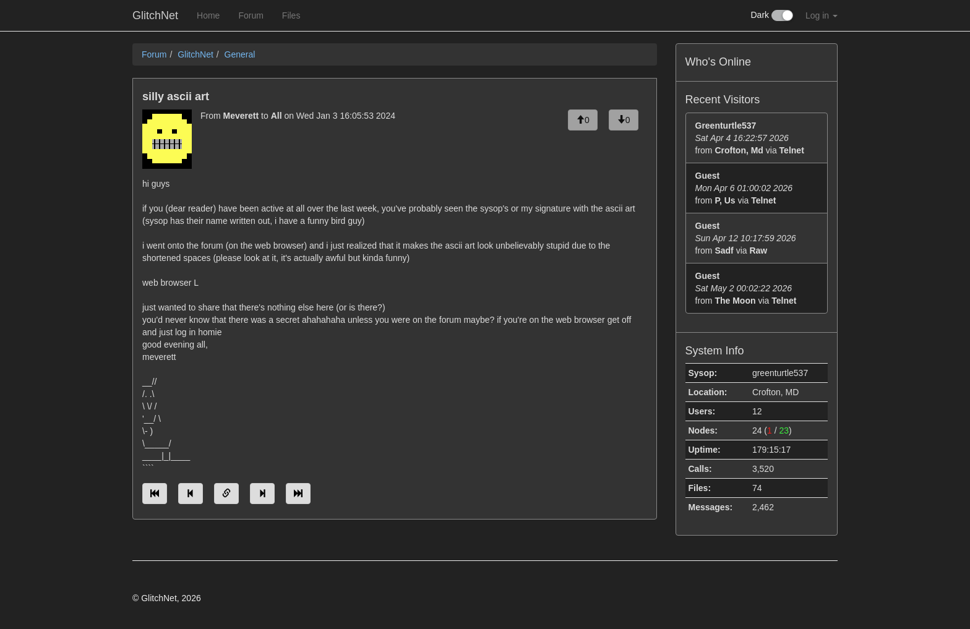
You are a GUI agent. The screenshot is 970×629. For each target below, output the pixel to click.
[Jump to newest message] (298, 493)
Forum (250, 15)
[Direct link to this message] (226, 493)
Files (291, 15)
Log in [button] (821, 15)
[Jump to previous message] (190, 493)
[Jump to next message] (262, 493)
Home (208, 15)
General (240, 54)
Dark (772, 15)
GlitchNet (155, 15)
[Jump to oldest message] (154, 493)
